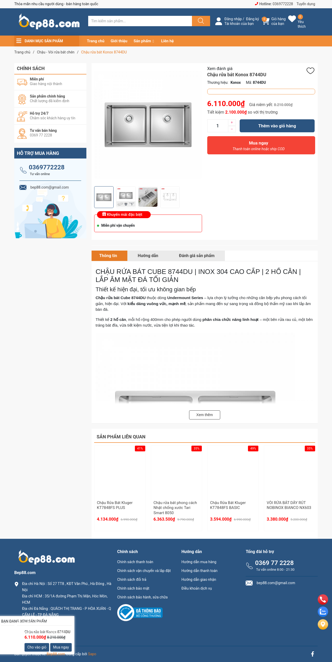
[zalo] (323, 615)
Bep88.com (56, 654)
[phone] (323, 603)
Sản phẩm (142, 41)
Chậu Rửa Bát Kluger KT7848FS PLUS (115, 505)
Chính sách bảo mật (133, 588)
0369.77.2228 (34, 623)
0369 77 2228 (274, 563)
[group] (148, 125)
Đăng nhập (233, 19)
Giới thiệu (118, 41)
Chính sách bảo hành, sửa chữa (142, 597)
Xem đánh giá (220, 68)
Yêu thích (302, 24)
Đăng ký (252, 19)
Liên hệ (167, 41)
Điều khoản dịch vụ (197, 588)
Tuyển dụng (305, 4)
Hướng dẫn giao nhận (199, 579)
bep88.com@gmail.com (44, 632)
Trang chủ (95, 41)
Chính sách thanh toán (135, 562)
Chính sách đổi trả (131, 579)
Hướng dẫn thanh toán (200, 571)
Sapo (92, 654)
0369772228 (283, 4)
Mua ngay (259, 147)
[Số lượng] (217, 125)
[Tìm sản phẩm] (140, 21)
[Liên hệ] (323, 628)
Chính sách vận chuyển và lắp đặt (144, 571)
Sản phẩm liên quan (121, 436)
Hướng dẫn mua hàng (199, 562)
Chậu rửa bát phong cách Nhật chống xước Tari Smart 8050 (175, 507)
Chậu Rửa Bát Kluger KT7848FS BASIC (228, 505)
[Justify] (200, 21)
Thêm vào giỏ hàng (277, 125)
